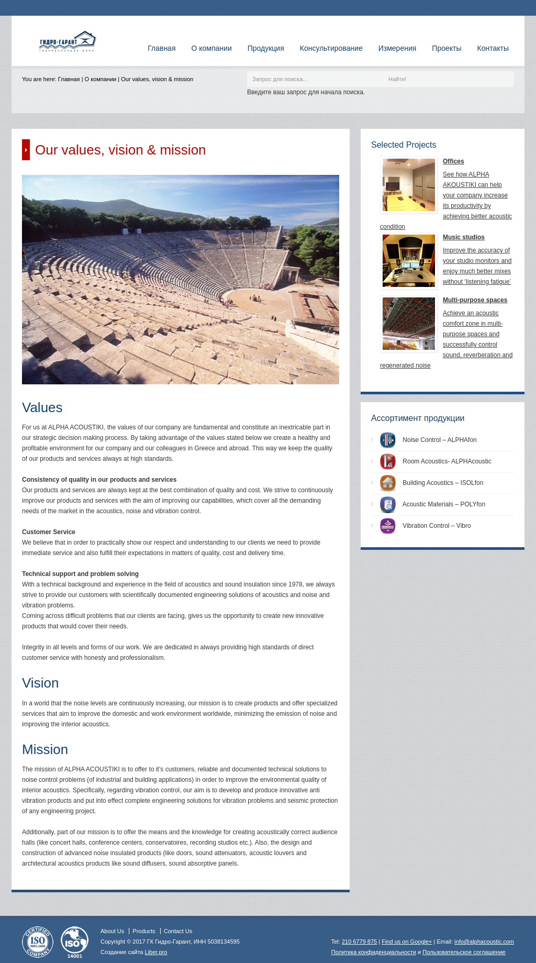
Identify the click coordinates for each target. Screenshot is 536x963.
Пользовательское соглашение (463, 952)
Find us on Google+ (407, 941)
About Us (112, 931)
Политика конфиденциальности (373, 952)
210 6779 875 (359, 941)
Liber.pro (156, 952)
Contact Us (178, 931)
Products (143, 931)
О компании (101, 79)
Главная (69, 79)
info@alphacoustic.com (484, 941)
